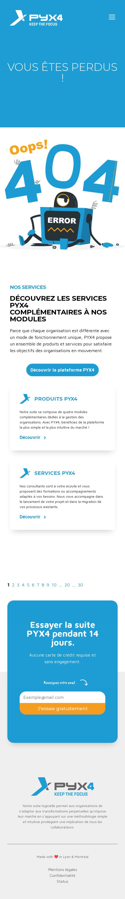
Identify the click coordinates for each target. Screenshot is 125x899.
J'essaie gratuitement (63, 708)
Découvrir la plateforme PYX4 (62, 370)
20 (67, 584)
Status (62, 881)
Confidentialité (62, 875)
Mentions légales (62, 869)
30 (81, 584)
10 (54, 584)
